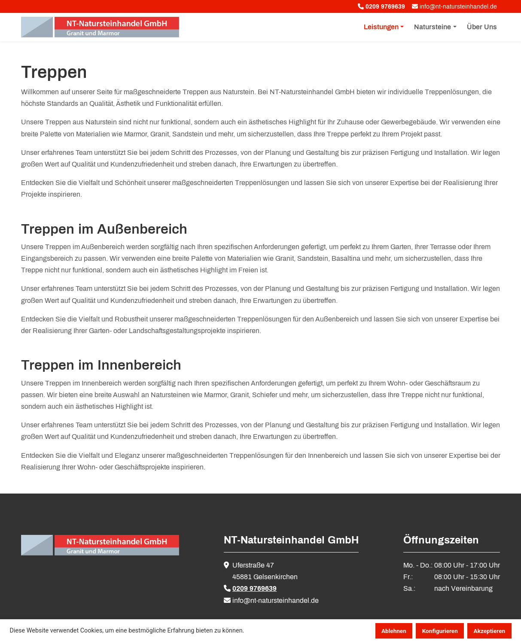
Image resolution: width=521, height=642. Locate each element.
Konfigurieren (440, 630)
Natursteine (432, 27)
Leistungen (381, 27)
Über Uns (482, 27)
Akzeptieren (490, 630)
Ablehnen (393, 630)
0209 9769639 (254, 588)
